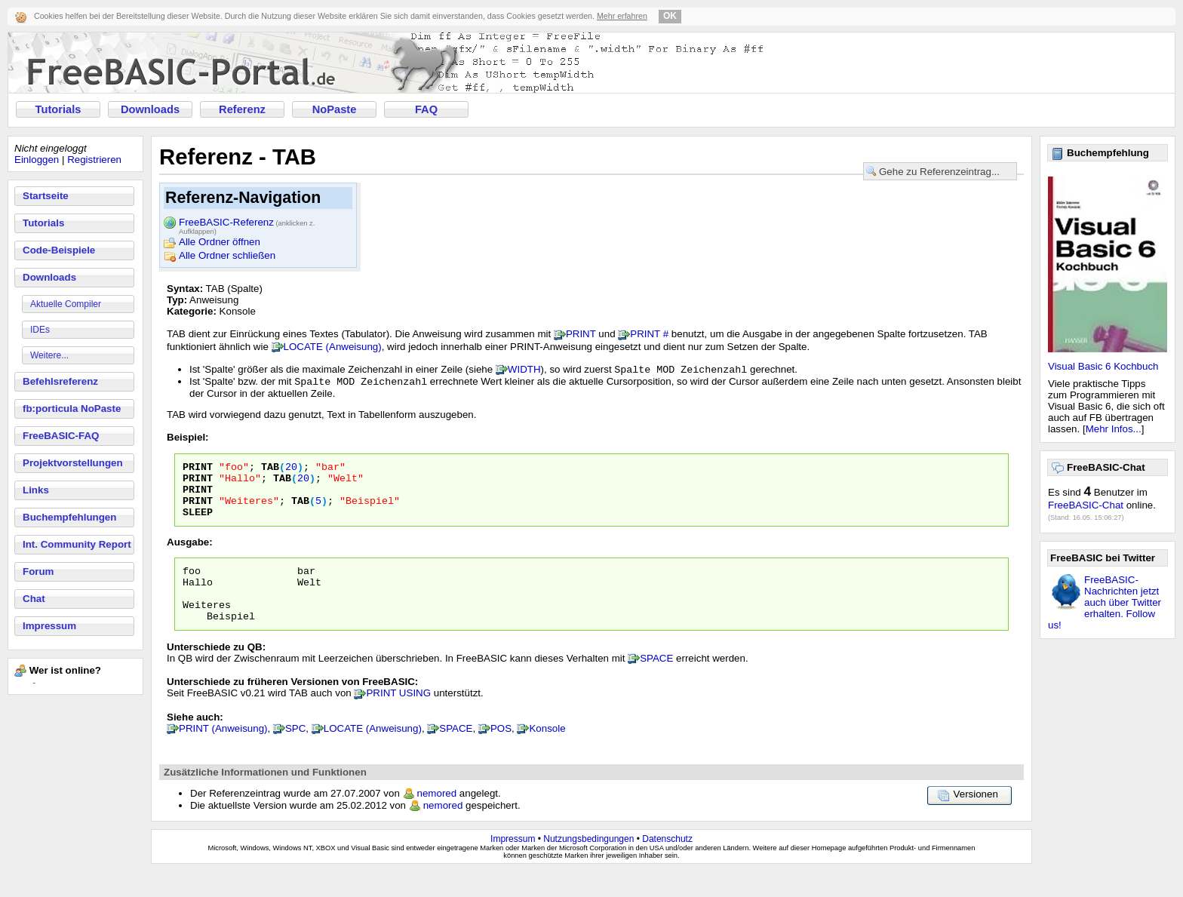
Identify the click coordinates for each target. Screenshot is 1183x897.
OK (670, 16)
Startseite (46, 195)
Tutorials (58, 109)
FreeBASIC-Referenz (247, 223)
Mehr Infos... (1114, 429)
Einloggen (36, 159)
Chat (34, 598)
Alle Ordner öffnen (219, 241)
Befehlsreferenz (60, 381)
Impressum (49, 625)
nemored (437, 819)
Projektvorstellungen (73, 462)
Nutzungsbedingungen (588, 864)
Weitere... (49, 355)
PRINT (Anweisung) (223, 754)
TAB (270, 471)
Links (36, 490)
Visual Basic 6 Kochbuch (1103, 366)
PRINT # (649, 333)
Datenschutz (667, 864)
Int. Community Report (77, 544)
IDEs (40, 329)
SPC (295, 754)
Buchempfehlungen (69, 517)
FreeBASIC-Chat (1085, 505)
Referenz (242, 109)
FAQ (426, 109)
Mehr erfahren (622, 15)
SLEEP (198, 526)
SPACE (656, 684)
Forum (38, 571)
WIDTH (524, 370)
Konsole (547, 754)
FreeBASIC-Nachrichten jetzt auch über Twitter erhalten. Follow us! (1104, 602)
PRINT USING (398, 718)
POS (501, 754)
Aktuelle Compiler (65, 304)
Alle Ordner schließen (227, 255)
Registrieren (94, 159)
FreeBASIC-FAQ (61, 435)
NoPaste (334, 109)
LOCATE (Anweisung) (333, 346)
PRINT (581, 333)
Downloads (150, 109)
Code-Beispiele (59, 250)
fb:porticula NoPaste (72, 408)
